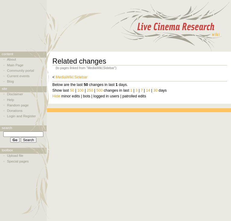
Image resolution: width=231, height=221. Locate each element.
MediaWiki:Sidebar (72, 77)
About (11, 59)
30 (155, 90)
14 (148, 90)
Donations (15, 110)
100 (80, 90)
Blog (10, 81)
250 (90, 90)
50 (72, 90)
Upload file (15, 155)
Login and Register (21, 116)
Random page (18, 105)
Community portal (20, 70)
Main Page (15, 65)
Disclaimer (15, 94)
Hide (56, 96)
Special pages (18, 161)
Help (10, 100)
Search (7, 128)
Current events (18, 76)
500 (99, 90)
